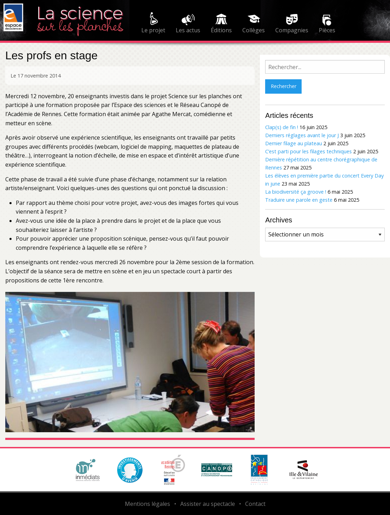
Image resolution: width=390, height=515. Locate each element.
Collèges (253, 30)
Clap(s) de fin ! (281, 127)
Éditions (221, 30)
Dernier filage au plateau (293, 143)
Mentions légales (147, 504)
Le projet (153, 30)
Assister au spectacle (207, 504)
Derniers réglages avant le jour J (302, 135)
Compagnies (291, 30)
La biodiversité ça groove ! (295, 191)
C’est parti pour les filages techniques (308, 151)
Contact (255, 504)
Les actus (188, 30)
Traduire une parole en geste (298, 199)
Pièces (327, 30)
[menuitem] (153, 24)
